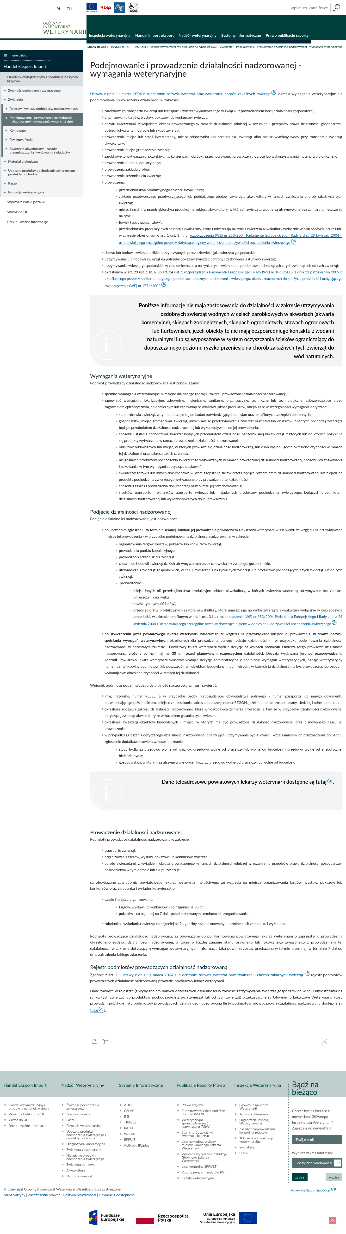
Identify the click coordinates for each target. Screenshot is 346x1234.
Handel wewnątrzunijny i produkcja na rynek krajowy (183, 47)
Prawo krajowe (193, 1105)
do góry (332, 1220)
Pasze (12, 184)
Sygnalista (246, 1148)
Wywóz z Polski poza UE (26, 202)
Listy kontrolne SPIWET (199, 1167)
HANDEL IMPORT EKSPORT (128, 47)
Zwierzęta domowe (80, 1165)
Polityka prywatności (79, 1195)
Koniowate (18, 131)
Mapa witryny (14, 1195)
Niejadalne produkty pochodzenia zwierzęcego (85, 1157)
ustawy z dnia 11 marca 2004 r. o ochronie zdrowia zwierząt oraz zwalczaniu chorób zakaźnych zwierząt (213, 975)
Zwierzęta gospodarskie (83, 1150)
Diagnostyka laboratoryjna (85, 1144)
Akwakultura (75, 1171)
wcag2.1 (133, 7)
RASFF (129, 1128)
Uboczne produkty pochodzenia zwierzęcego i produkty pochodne (42, 173)
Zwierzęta (226, 47)
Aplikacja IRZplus (136, 1146)
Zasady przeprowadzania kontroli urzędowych (257, 1131)
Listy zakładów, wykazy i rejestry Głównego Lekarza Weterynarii (201, 1146)
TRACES (130, 1123)
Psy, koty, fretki (21, 140)
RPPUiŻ (129, 1140)
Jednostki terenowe (253, 1115)
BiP (105, 7)
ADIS (128, 1105)
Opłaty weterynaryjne (198, 1178)
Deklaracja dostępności (117, 1195)
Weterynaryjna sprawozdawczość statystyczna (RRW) (196, 1124)
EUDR (243, 1153)
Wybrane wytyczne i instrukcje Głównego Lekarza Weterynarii (204, 1158)
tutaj (321, 782)
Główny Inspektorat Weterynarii (253, 1107)
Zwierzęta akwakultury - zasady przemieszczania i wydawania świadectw (40, 151)
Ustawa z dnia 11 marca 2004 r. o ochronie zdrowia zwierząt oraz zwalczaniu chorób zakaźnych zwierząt (180, 94)
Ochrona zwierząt (79, 1176)
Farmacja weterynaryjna (26, 193)
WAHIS (129, 1134)
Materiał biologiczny (23, 162)
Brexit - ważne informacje (27, 222)
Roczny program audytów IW (203, 1173)
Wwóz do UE (17, 212)
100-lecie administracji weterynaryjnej (256, 1140)
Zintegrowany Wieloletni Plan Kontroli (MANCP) (203, 1113)
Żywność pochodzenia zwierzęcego (34, 91)
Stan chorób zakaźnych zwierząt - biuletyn (198, 1134)
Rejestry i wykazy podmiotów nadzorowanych (44, 109)
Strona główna (96, 47)
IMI (126, 1117)
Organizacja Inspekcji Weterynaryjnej (254, 1122)
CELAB (129, 1111)
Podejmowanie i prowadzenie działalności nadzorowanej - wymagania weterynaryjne (41, 120)
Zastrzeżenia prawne (44, 1195)
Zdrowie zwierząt (79, 1115)
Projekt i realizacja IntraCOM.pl (310, 1191)
